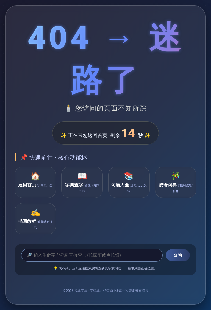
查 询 (178, 255)
